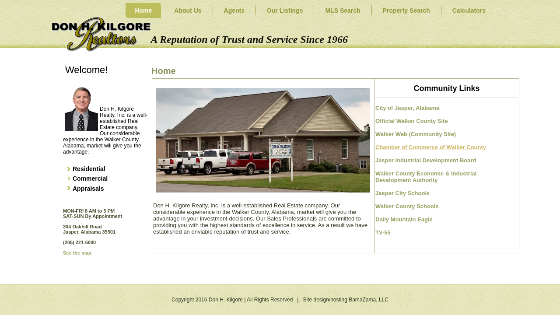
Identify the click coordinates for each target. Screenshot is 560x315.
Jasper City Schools (402, 193)
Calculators (469, 10)
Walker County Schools (407, 206)
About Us (187, 10)
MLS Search (342, 10)
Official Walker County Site (411, 121)
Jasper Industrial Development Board (425, 160)
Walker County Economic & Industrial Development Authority (426, 176)
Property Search (406, 10)
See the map (77, 253)
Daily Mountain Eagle (404, 219)
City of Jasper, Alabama (407, 108)
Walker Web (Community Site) (415, 134)
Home (143, 10)
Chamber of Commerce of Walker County (430, 147)
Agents (234, 10)
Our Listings (285, 10)
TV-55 (383, 232)
